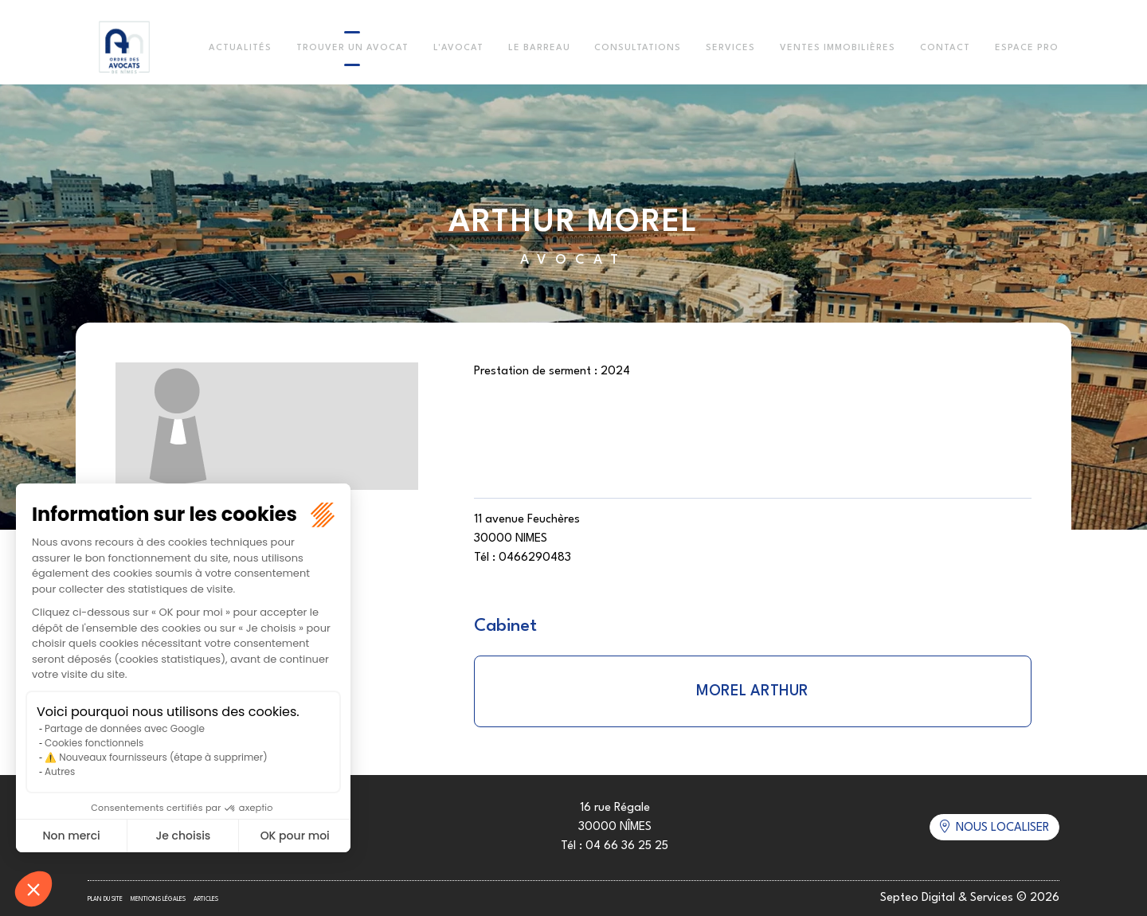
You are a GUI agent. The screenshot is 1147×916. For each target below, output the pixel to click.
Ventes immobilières (837, 48)
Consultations (637, 48)
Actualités (240, 48)
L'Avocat (458, 48)
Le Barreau (539, 48)
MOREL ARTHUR (752, 691)
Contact (945, 48)
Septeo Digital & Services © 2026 (969, 898)
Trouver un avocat (352, 48)
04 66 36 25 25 (626, 846)
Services (730, 48)
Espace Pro (1027, 48)
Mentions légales (158, 899)
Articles (206, 899)
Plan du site (105, 899)
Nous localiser (1002, 828)
